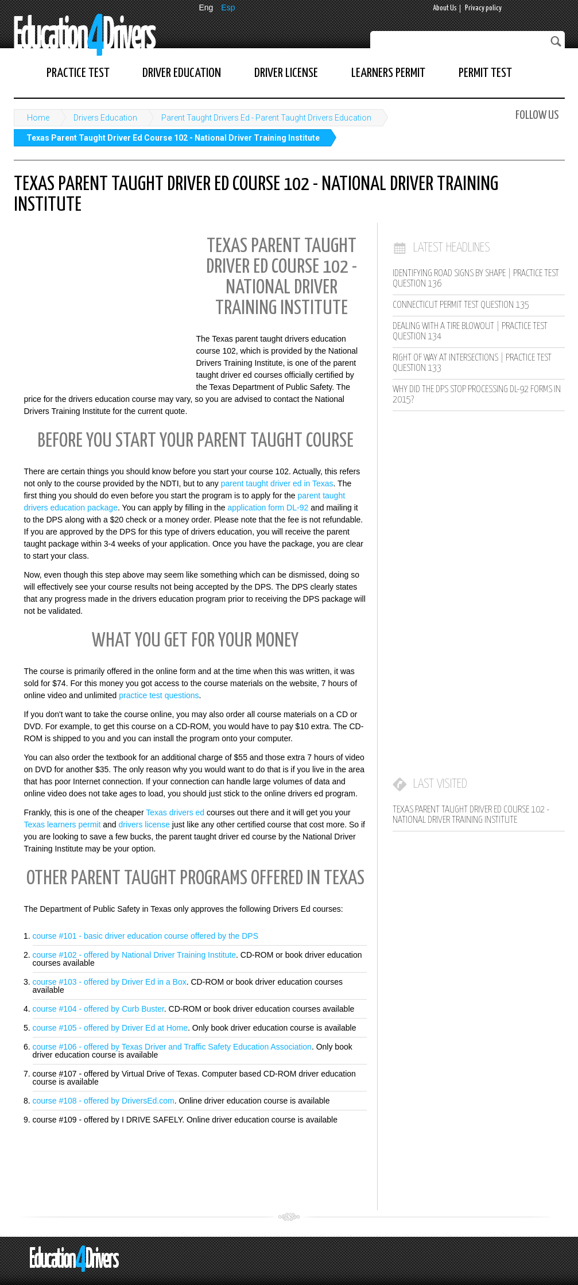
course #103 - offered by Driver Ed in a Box (110, 981)
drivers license (143, 824)
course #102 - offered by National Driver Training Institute (134, 954)
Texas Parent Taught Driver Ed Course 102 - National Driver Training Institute (173, 137)
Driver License (286, 73)
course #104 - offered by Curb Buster (98, 1008)
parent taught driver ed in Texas (277, 483)
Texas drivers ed (175, 812)
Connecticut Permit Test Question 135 (461, 305)
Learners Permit (388, 73)
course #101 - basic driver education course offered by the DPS (146, 935)
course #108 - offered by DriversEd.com (103, 1100)
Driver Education (181, 73)
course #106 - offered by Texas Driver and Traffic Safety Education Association (172, 1046)
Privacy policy (483, 8)
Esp (228, 7)
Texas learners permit (62, 824)
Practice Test (78, 73)
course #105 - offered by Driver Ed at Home (110, 1027)
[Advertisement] (100, 305)
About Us (445, 8)
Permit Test (485, 73)
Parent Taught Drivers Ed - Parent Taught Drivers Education (266, 117)
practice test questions (159, 695)
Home (38, 117)
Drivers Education (105, 117)
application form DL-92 (267, 507)
